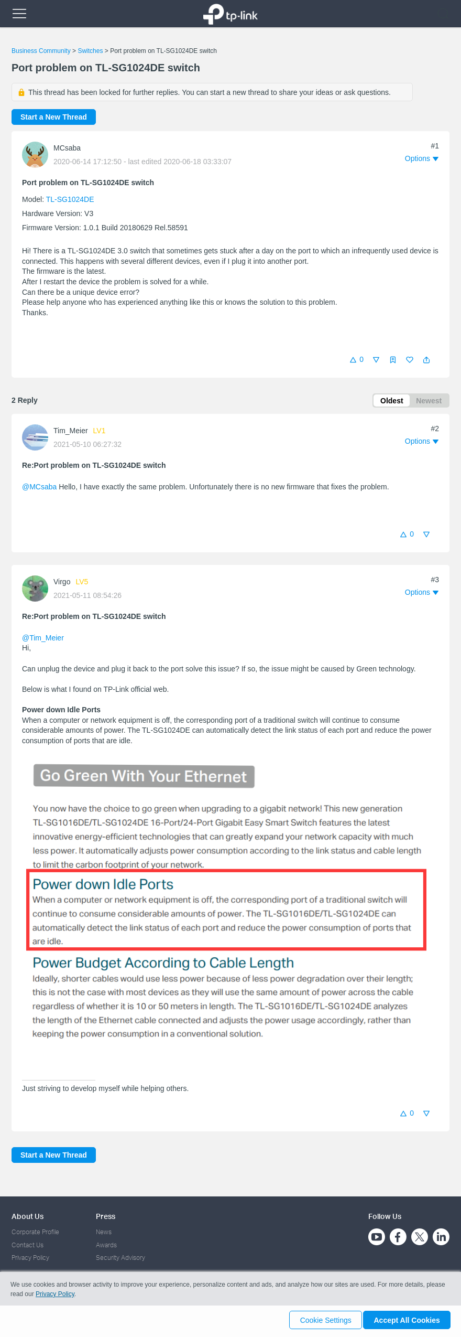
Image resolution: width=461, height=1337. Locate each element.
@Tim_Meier (43, 639)
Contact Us (27, 1245)
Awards (106, 1245)
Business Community (41, 51)
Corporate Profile (35, 1232)
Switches (90, 51)
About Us (27, 1216)
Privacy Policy (30, 1257)
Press (105, 1216)
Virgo (61, 583)
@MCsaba (39, 488)
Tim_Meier (70, 432)
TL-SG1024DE (70, 199)
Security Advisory (120, 1257)
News (104, 1232)
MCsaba (67, 148)
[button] (426, 360)
